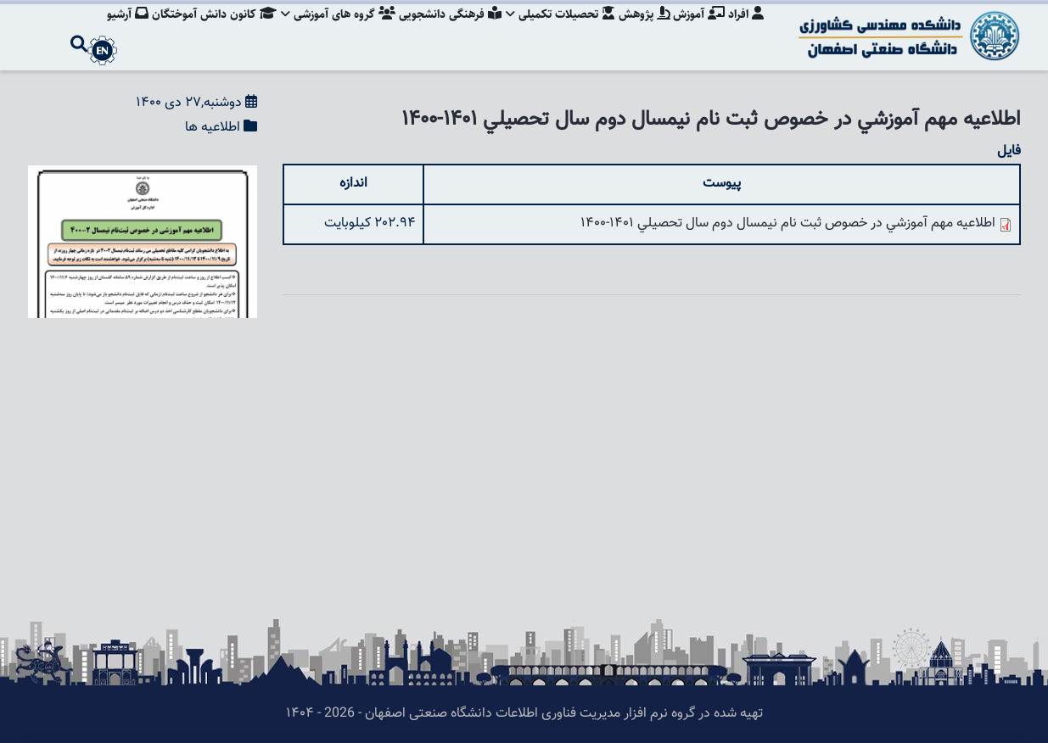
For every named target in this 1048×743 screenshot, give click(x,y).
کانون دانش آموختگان (201, 29)
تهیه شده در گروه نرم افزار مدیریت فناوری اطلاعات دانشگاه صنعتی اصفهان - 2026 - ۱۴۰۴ (524, 713)
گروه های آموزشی (328, 29)
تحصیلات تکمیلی (554, 29)
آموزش (697, 29)
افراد (746, 29)
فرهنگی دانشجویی (441, 29)
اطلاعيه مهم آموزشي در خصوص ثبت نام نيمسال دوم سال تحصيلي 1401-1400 (787, 223)
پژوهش (640, 29)
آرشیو (113, 29)
